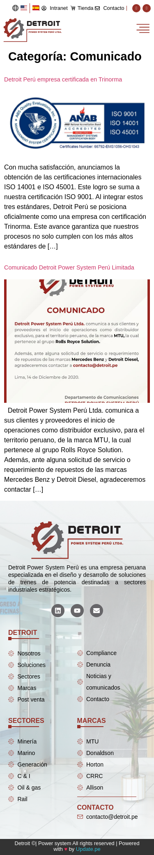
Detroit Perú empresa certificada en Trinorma (63, 79)
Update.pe (88, 849)
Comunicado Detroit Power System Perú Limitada (69, 267)
